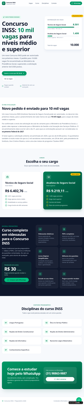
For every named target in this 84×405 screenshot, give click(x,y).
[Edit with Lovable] (74, 403)
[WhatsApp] (79, 400)
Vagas (31, 3)
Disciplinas (45, 3)
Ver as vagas (8, 79)
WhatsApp (76, 3)
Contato (54, 3)
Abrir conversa (60, 379)
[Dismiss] (82, 403)
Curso (37, 3)
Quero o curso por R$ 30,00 (14, 73)
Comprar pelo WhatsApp (16, 280)
